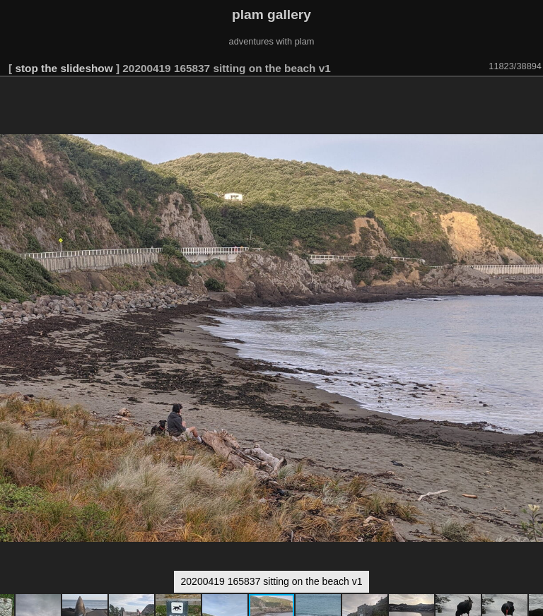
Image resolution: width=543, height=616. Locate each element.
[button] (530, 96)
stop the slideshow (63, 68)
